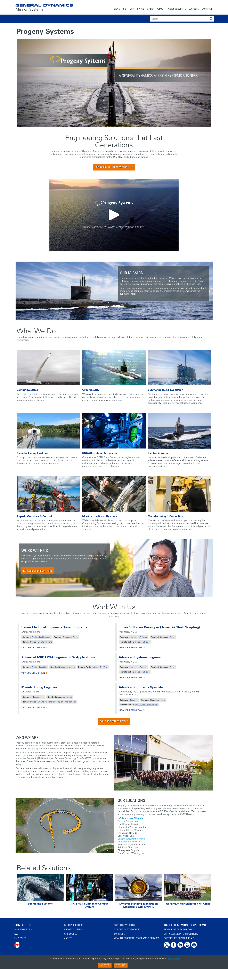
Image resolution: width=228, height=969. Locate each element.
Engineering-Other (39, 667)
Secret (75, 637)
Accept (104, 965)
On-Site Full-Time (45, 642)
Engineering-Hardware (41, 637)
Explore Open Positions (37, 570)
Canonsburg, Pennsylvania (131, 838)
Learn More (174, 958)
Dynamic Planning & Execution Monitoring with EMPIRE (138, 905)
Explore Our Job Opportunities (114, 167)
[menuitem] (117, 9)
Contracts (133, 700)
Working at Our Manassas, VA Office (187, 903)
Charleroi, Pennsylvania (130, 841)
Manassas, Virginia (132, 818)
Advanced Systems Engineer (140, 657)
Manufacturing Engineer (39, 687)
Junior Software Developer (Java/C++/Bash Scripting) (159, 627)
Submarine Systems (40, 903)
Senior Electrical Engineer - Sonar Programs (54, 627)
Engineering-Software (138, 637)
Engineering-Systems (138, 667)
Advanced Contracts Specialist (142, 687)
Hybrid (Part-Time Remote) (64, 701)
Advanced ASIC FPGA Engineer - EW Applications (58, 657)
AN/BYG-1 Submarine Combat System (89, 905)
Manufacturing (38, 697)
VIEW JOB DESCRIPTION (33, 647)
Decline (120, 965)
